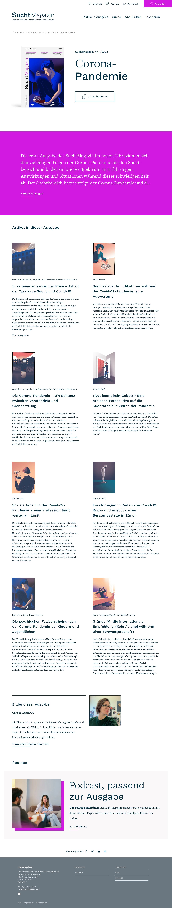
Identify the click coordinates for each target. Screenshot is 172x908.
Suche (29, 32)
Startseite (18, 32)
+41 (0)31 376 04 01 (27, 887)
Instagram (19, 894)
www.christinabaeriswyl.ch (30, 744)
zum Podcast (78, 826)
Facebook (86, 851)
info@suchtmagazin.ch (29, 889)
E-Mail (105, 851)
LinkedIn (98, 851)
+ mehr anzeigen (32, 193)
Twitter (92, 851)
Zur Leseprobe (20, 335)
